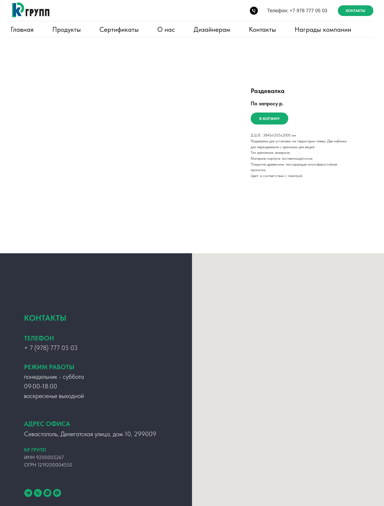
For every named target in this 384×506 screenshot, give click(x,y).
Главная (22, 29)
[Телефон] (38, 493)
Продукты (66, 29)
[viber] (57, 493)
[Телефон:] (254, 11)
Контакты (262, 29)
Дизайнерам (212, 29)
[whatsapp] (47, 493)
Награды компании (323, 29)
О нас (166, 29)
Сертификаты (119, 29)
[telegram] (28, 493)
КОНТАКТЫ (355, 11)
